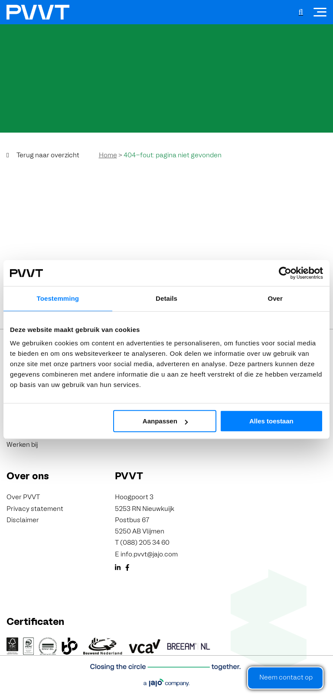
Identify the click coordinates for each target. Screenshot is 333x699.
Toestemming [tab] (58, 298)
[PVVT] (38, 12)
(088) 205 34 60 (145, 543)
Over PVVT (23, 497)
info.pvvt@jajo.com (149, 555)
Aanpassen (165, 421)
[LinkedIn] (118, 569)
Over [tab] (275, 298)
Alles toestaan (271, 421)
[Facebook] (127, 569)
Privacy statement (35, 509)
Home (108, 156)
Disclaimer (23, 520)
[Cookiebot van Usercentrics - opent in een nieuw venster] (285, 273)
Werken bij (22, 445)
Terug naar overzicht (47, 156)
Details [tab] (166, 298)
